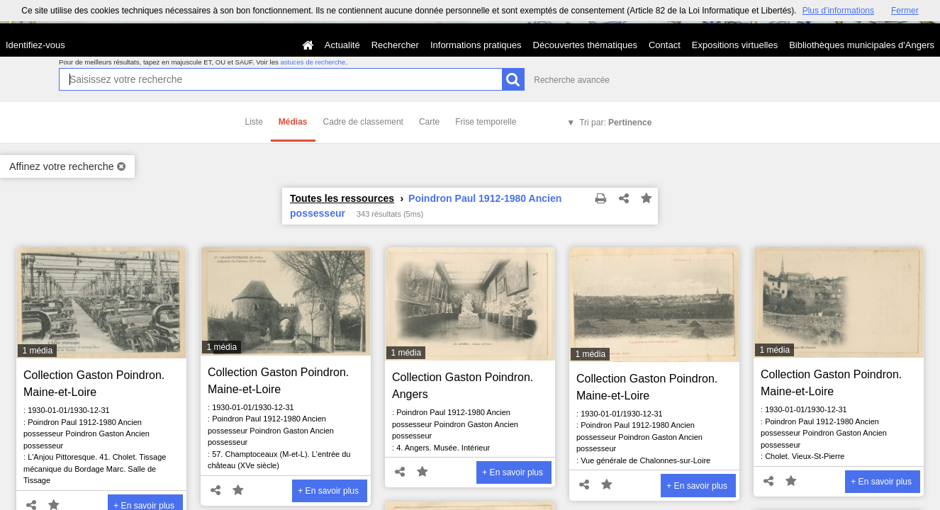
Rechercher (395, 45)
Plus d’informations (838, 11)
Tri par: (615, 123)
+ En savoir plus (328, 491)
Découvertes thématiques (585, 45)
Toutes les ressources (342, 198)
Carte (429, 122)
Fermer (905, 11)
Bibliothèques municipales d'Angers (861, 45)
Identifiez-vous (35, 45)
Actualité (342, 45)
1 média (37, 351)
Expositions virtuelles (735, 45)
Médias (293, 122)
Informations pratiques (476, 45)
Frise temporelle (485, 122)
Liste (254, 122)
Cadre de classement (363, 122)
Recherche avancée (572, 80)
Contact (665, 45)
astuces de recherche (312, 62)
